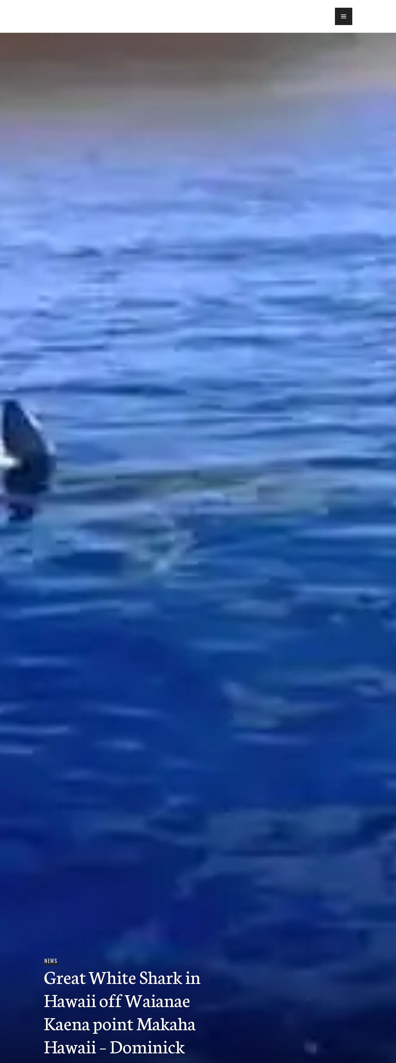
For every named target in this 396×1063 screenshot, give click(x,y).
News (50, 961)
